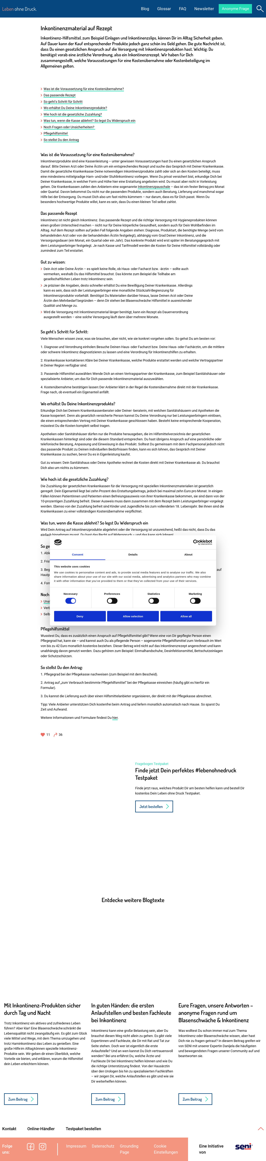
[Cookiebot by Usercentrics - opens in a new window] (196, 542)
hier (115, 718)
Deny (79, 616)
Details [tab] (133, 554)
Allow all (186, 616)
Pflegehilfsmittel (56, 133)
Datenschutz (103, 1146)
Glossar (162, 8)
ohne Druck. (19, 9)
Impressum (76, 1146)
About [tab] (188, 554)
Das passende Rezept (60, 95)
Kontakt (9, 1128)
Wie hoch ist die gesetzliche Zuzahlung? (73, 114)
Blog (143, 8)
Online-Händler (41, 1128)
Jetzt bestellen (151, 806)
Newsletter (202, 8)
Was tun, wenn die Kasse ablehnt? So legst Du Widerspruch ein (89, 121)
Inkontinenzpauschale (154, 187)
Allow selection (133, 616)
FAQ (181, 8)
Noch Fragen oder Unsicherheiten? (69, 127)
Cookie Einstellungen (166, 1149)
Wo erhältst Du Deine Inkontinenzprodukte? (75, 108)
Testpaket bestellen (83, 1128)
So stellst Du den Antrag (61, 140)
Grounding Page (129, 1149)
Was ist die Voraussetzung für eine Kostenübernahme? (84, 89)
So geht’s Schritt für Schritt (63, 102)
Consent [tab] (77, 554)
